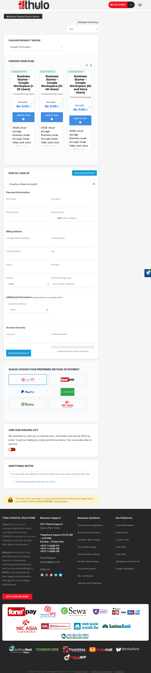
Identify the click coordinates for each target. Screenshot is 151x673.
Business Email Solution (89, 532)
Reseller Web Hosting (88, 561)
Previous (86, 65)
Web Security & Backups (89, 583)
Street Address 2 (13, 252)
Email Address (12, 212)
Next (91, 65)
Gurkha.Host (121, 532)
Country (9, 278)
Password (10, 334)
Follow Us (45, 569)
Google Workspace (125, 568)
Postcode (55, 265)
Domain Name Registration (90, 525)
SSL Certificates (85, 576)
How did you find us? (17, 304)
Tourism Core (122, 539)
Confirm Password (59, 334)
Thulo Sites (121, 547)
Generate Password (18, 353)
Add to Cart (23, 117)
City (53, 252)
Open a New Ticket (50, 528)
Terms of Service (48, 482)
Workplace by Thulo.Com (128, 561)
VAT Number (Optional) (61, 278)
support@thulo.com (50, 562)
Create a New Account (23, 184)
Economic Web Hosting (89, 539)
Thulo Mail (121, 554)
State (8, 265)
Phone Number (57, 212)
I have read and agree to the (35, 482)
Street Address (58, 238)
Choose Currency (88, 22)
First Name (11, 199)
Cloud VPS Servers (87, 568)
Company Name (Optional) (17, 238)
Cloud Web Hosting (87, 547)
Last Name (55, 199)
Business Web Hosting (88, 554)
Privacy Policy (81, 671)
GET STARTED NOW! (17, 596)
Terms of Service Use (101, 671)
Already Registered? (84, 173)
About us (119, 671)
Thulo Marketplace (125, 525)
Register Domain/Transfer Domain (23, 16)
